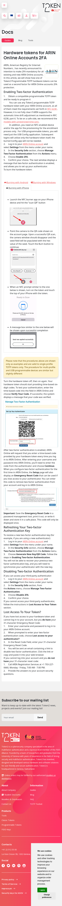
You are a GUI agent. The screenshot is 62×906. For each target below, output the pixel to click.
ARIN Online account (33, 144)
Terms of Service (11, 884)
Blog (20, 40)
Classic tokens (8, 820)
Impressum (8, 888)
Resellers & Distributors (12, 799)
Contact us (6, 804)
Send (40, 717)
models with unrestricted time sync (21, 121)
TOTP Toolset (36, 804)
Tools (30, 40)
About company (9, 790)
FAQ (32, 799)
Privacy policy (10, 879)
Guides (8, 40)
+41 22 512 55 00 (9, 849)
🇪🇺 (11, 15)
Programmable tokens (12, 825)
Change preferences (46, 896)
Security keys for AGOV (14, 893)
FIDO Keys (6, 829)
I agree (42, 890)
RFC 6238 (52, 109)
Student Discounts (11, 794)
